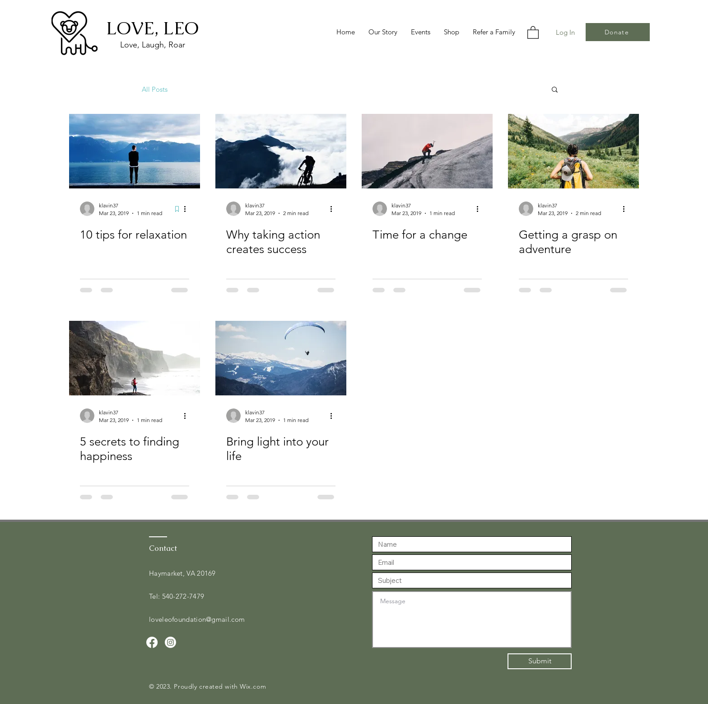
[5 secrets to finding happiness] (134, 358)
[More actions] (187, 208)
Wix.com (253, 686)
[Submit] (540, 661)
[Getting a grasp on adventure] (573, 151)
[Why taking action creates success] (280, 151)
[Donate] (618, 32)
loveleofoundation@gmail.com (197, 619)
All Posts (155, 89)
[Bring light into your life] (280, 358)
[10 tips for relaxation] (134, 151)
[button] (533, 32)
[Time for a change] (427, 151)
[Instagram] (170, 642)
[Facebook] (152, 642)
